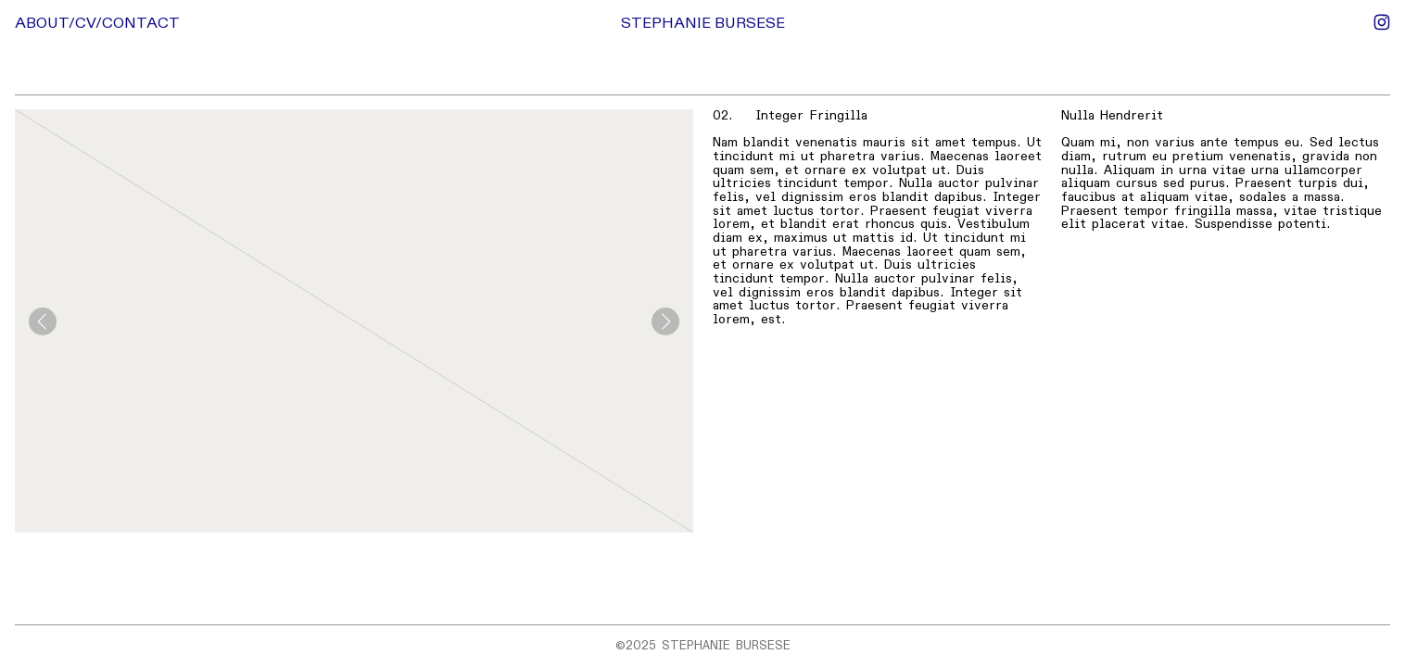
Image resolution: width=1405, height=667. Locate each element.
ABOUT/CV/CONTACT (97, 23)
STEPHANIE (666, 23)
